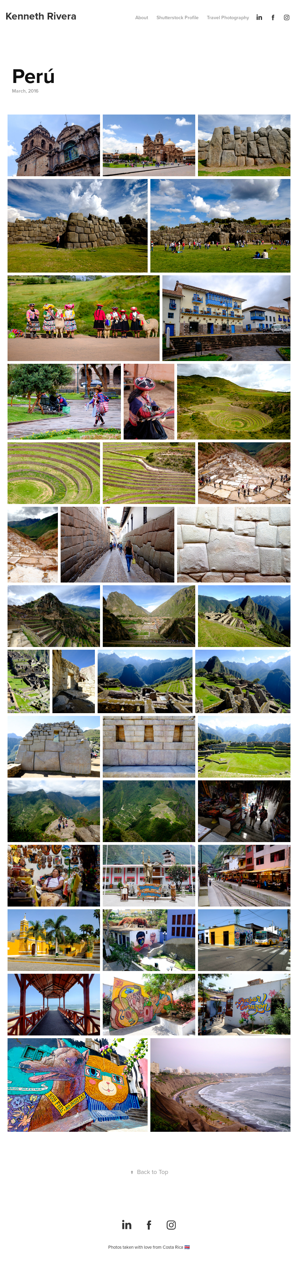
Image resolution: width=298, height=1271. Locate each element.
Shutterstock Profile (178, 17)
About (141, 17)
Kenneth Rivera (40, 16)
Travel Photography (228, 17)
